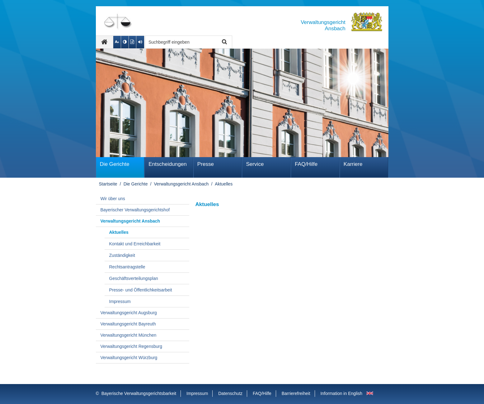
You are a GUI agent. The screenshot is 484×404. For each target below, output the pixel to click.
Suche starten (223, 42)
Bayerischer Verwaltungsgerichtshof (135, 209)
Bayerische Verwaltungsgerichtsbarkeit (138, 393)
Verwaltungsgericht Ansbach (181, 183)
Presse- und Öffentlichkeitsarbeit (140, 289)
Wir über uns (113, 198)
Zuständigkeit (122, 255)
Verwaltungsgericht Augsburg (129, 312)
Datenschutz (230, 393)
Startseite (108, 183)
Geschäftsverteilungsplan (133, 278)
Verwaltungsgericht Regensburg (131, 346)
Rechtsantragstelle (127, 266)
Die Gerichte (114, 164)
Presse (205, 164)
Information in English (341, 393)
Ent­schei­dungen (167, 164)
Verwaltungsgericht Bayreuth (128, 323)
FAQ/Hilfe (306, 164)
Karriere (353, 164)
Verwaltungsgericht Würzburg (129, 357)
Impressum (120, 301)
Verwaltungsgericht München (129, 335)
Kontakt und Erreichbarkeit (135, 243)
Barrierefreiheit (296, 393)
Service (255, 164)
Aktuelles (224, 183)
